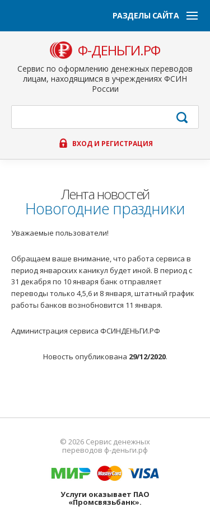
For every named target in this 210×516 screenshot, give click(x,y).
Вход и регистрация (112, 144)
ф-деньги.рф (119, 50)
